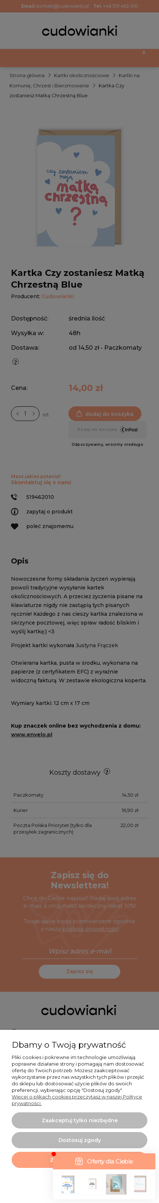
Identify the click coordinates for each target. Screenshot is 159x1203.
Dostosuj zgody (79, 1140)
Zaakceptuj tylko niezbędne (80, 1120)
